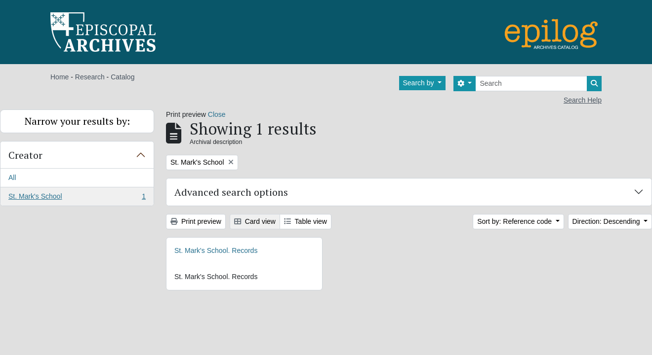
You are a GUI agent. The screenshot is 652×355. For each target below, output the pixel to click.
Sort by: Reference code (515, 221)
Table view (305, 221)
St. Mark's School (77, 198)
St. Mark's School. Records (215, 250)
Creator (25, 155)
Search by (419, 83)
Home (59, 77)
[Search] (531, 83)
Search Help (583, 100)
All (12, 177)
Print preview (195, 221)
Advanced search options (231, 192)
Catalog (122, 77)
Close (217, 114)
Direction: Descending (607, 221)
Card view (255, 221)
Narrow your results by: (77, 121)
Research (90, 77)
